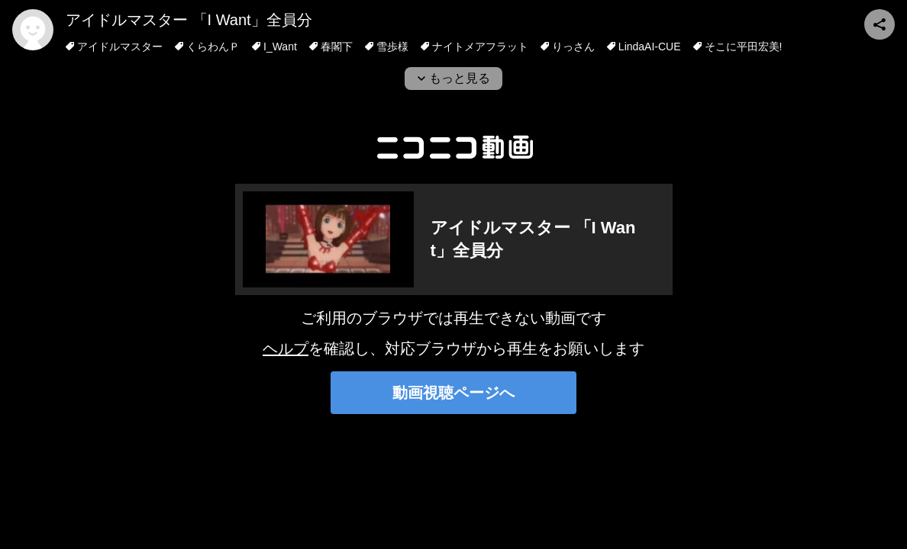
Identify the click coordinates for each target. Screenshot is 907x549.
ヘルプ (285, 348)
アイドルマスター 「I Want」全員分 (189, 19)
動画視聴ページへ (453, 392)
